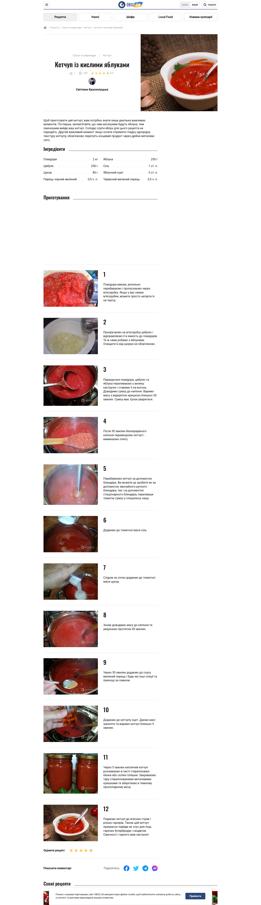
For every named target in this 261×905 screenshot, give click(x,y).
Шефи (131, 17)
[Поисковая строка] (209, 4)
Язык (195, 5)
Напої (95, 17)
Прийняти (195, 896)
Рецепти (60, 17)
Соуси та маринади (71, 27)
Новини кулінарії (200, 17)
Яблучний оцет (113, 172)
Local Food (166, 17)
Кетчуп (87, 27)
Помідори (50, 159)
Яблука (108, 159)
